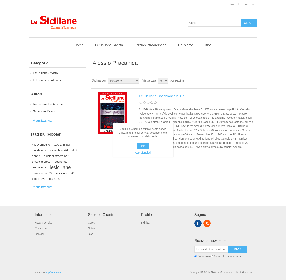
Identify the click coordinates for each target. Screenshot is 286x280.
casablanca (39, 150)
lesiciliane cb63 (42, 173)
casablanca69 (59, 150)
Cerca (91, 222)
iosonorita (60, 161)
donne (36, 156)
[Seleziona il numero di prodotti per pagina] (163, 81)
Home (79, 45)
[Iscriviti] (211, 249)
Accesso (249, 4)
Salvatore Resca (44, 111)
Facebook (198, 223)
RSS (207, 223)
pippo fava (39, 178)
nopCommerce (53, 272)
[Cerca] (214, 23)
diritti (75, 150)
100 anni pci (62, 144)
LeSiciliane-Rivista (109, 45)
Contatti (39, 233)
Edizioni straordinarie (150, 45)
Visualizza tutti (42, 120)
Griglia (247, 81)
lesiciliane (60, 167)
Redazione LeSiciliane (48, 104)
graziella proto (41, 161)
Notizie (92, 228)
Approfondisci (143, 152)
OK (143, 146)
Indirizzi (145, 222)
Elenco (253, 81)
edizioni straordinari (56, 156)
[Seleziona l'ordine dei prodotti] (123, 81)
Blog (208, 45)
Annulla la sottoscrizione (228, 256)
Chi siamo (185, 45)
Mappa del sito (43, 222)
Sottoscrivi (203, 256)
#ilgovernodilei (41, 144)
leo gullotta (39, 167)
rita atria (54, 178)
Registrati (234, 4)
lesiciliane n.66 (64, 173)
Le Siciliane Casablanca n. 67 (161, 96)
